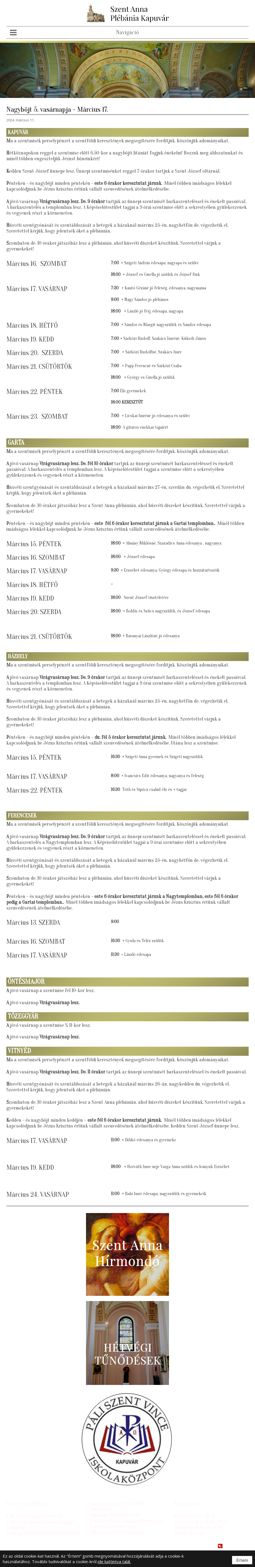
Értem (242, 1560)
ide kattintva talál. (114, 1561)
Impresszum (19, 1546)
